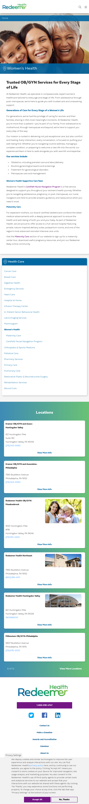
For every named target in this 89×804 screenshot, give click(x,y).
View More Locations (71, 669)
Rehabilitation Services (15, 383)
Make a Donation (44, 733)
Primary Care (10, 365)
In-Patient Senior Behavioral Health (22, 312)
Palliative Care (11, 353)
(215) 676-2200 (13, 651)
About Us (44, 753)
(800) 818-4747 (13, 577)
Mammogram (11, 324)
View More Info (44, 453)
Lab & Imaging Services (15, 318)
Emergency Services (14, 289)
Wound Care (10, 388)
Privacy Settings (13, 758)
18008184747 (12, 618)
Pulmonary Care (12, 371)
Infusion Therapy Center (16, 306)
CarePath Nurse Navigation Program (42, 187)
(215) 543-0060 (13, 446)
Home (5, 18)
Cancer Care (10, 271)
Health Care (16, 261)
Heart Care (9, 295)
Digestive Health (12, 283)
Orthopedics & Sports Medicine (19, 348)
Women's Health (12, 330)
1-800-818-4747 (44, 705)
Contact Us (44, 726)
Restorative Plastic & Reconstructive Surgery (26, 377)
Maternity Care (22, 237)
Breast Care (10, 277)
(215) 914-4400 (13, 537)
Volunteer (44, 746)
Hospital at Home (12, 300)
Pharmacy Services (13, 359)
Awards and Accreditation (44, 740)
